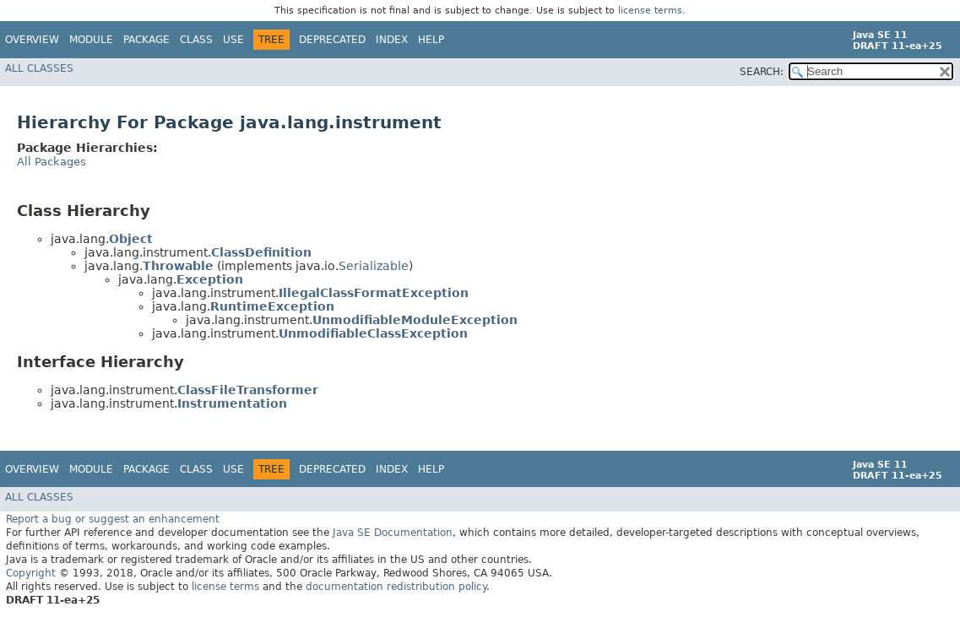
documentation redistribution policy (396, 587)
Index (392, 40)
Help (431, 40)
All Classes (39, 68)
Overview (32, 40)
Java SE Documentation (393, 533)
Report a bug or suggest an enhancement (113, 519)
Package (146, 40)
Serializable (374, 266)
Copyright (31, 573)
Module (91, 40)
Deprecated (332, 40)
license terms (650, 10)
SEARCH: (762, 72)
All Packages (51, 161)
